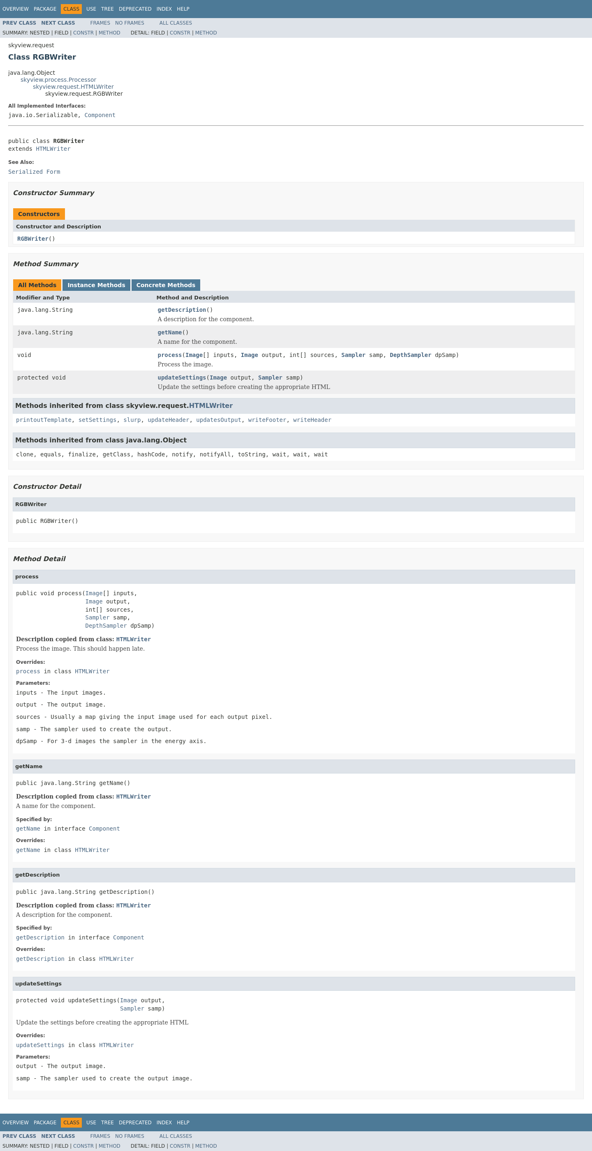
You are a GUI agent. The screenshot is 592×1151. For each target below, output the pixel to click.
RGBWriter (33, 238)
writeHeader (312, 420)
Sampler (353, 355)
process (170, 355)
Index (164, 9)
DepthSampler (410, 355)
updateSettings (182, 377)
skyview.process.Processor (58, 79)
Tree (107, 9)
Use (91, 9)
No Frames (129, 23)
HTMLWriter (53, 148)
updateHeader (168, 420)
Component (100, 115)
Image (194, 355)
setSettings (98, 420)
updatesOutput (218, 420)
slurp (132, 420)
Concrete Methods (166, 285)
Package (45, 9)
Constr (83, 33)
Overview (15, 9)
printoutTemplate (44, 420)
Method (109, 33)
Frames (100, 23)
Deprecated (135, 9)
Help (183, 9)
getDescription (182, 309)
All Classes (176, 23)
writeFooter (267, 420)
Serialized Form (34, 171)
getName (170, 332)
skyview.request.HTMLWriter (73, 86)
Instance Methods (96, 285)
